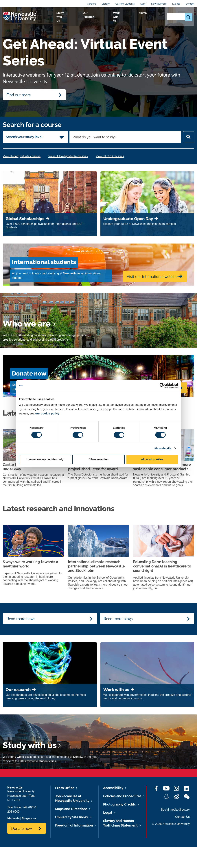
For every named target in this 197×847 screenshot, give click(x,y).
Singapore (29, 818)
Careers (91, 3)
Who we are (27, 324)
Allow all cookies (152, 459)
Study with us (30, 745)
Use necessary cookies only (45, 459)
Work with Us (133, 17)
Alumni (154, 17)
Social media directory (175, 809)
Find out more (19, 94)
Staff (142, 3)
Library (106, 3)
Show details (162, 448)
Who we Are (59, 17)
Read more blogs (118, 618)
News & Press (158, 3)
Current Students (125, 3)
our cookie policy (47, 413)
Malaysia (13, 818)
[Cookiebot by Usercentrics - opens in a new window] (162, 385)
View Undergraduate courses (21, 156)
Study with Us (83, 17)
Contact (190, 3)
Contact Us (182, 816)
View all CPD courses (110, 156)
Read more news (21, 618)
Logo (19, 16)
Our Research (108, 17)
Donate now (21, 828)
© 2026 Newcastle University (171, 823)
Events (176, 3)
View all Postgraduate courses (68, 156)
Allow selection (98, 459)
